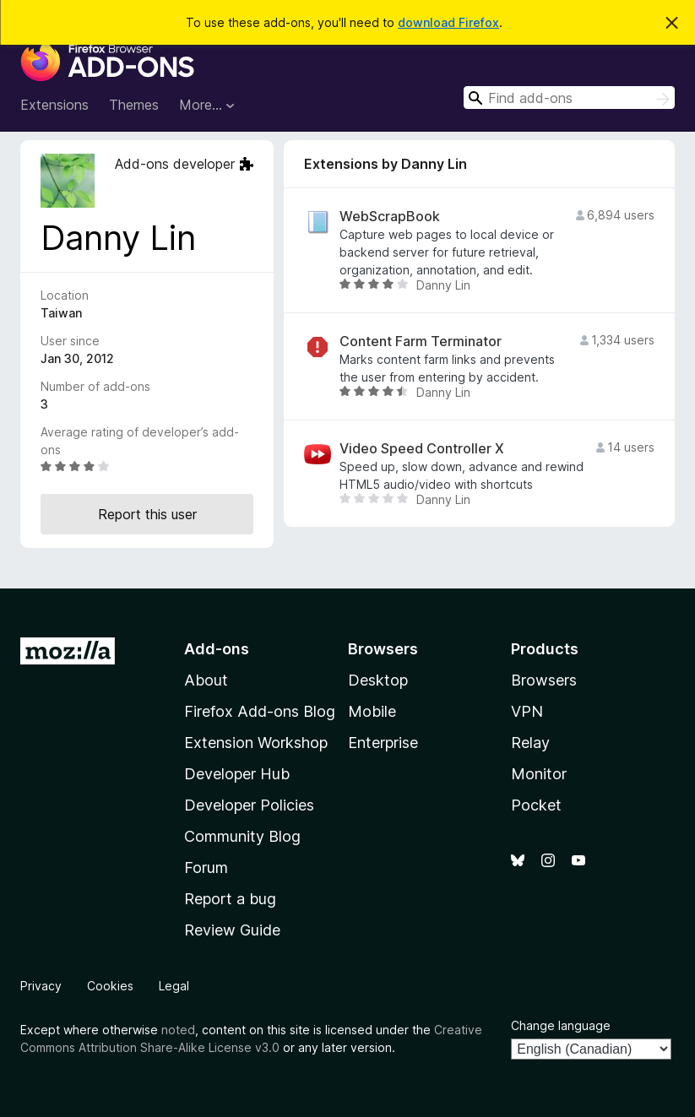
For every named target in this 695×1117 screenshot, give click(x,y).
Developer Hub (237, 774)
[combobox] (569, 97)
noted (178, 1029)
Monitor (539, 774)
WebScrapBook (389, 217)
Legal (174, 986)
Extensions (54, 104)
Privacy (41, 986)
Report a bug (230, 899)
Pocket (536, 805)
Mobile (372, 711)
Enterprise (383, 742)
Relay (530, 742)
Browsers (544, 680)
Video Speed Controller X (421, 449)
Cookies (110, 986)
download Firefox (448, 22)
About (206, 680)
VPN (527, 711)
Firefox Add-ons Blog (259, 711)
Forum (206, 867)
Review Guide (232, 930)
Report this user (147, 514)
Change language (561, 1025)
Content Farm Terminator (420, 341)
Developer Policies (249, 805)
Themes (134, 104)
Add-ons (216, 649)
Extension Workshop (256, 742)
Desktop (378, 680)
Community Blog (242, 836)
